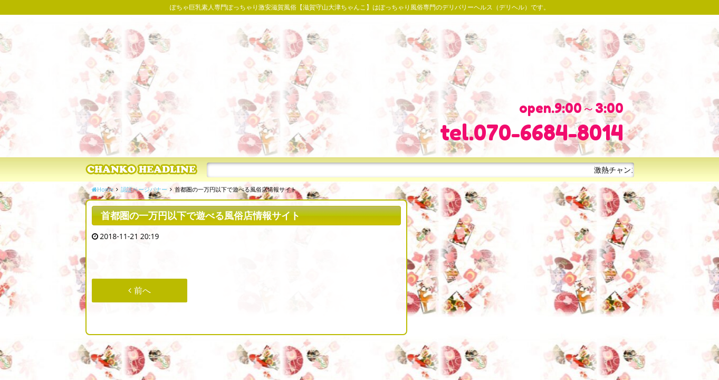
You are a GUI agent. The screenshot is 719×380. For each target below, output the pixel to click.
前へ (139, 290)
